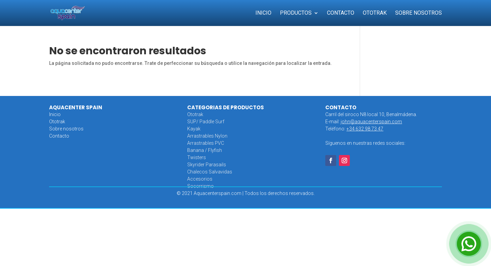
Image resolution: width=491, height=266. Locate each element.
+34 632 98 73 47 (364, 128)
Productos (296, 13)
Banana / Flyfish (204, 150)
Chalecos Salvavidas (209, 171)
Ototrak (375, 13)
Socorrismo (200, 186)
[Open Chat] (469, 244)
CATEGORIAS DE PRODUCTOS (225, 107)
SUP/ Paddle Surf (205, 121)
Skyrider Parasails (206, 164)
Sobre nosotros (66, 128)
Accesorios (199, 179)
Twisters (196, 157)
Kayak (193, 128)
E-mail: (363, 121)
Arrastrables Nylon (207, 136)
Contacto (340, 13)
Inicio (263, 13)
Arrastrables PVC (205, 143)
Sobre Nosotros (418, 13)
